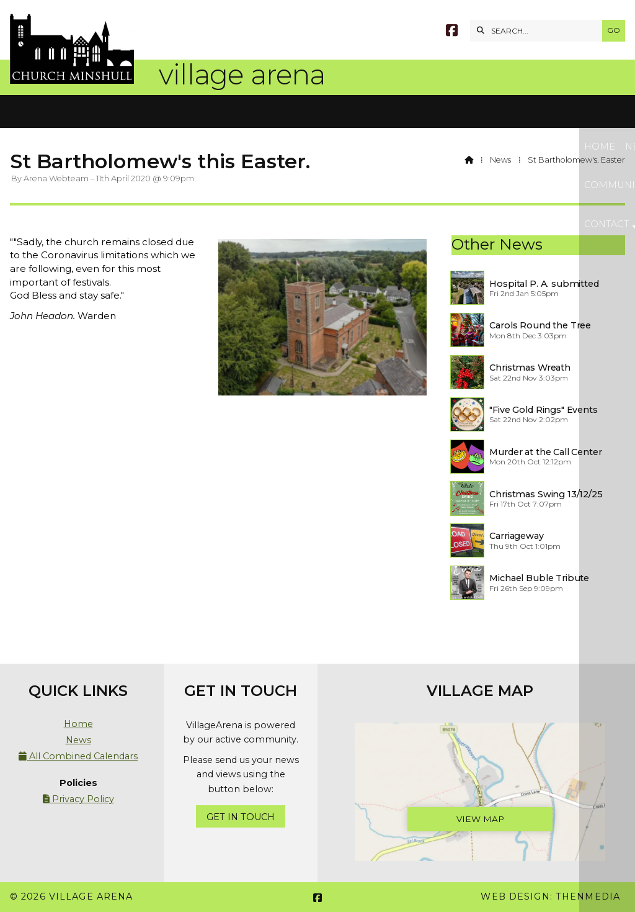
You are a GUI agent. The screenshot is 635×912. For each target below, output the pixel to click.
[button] (317, 112)
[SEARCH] (539, 31)
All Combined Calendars (78, 756)
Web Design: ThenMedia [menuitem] (550, 896)
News (500, 160)
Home (78, 723)
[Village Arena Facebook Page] (452, 32)
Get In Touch (240, 817)
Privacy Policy (78, 799)
